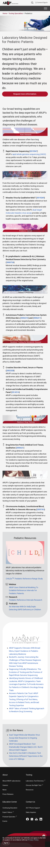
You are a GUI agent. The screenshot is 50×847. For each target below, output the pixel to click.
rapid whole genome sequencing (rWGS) (29, 154)
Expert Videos (7, 812)
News (4, 790)
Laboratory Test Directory (35, 781)
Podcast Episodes (9, 817)
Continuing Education (10, 808)
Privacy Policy (33, 840)
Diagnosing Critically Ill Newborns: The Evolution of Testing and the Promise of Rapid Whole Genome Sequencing (25, 672)
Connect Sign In (41, 2)
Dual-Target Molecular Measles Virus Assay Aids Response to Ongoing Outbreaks (24, 738)
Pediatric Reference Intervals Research (25, 600)
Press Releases (8, 794)
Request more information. (25, 94)
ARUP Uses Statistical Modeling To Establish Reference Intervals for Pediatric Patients (23, 590)
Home (5, 13)
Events (5, 821)
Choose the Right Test (33, 785)
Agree (6, 843)
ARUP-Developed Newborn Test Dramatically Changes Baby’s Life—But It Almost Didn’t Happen (25, 747)
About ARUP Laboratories (11, 781)
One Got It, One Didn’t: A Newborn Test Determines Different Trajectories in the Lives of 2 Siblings (26, 756)
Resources (29, 790)
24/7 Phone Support (33, 808)
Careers (5, 785)
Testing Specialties (16, 13)
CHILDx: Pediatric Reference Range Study (24, 579)
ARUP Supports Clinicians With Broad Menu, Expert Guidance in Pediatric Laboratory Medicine (24, 651)
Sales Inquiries (31, 812)
